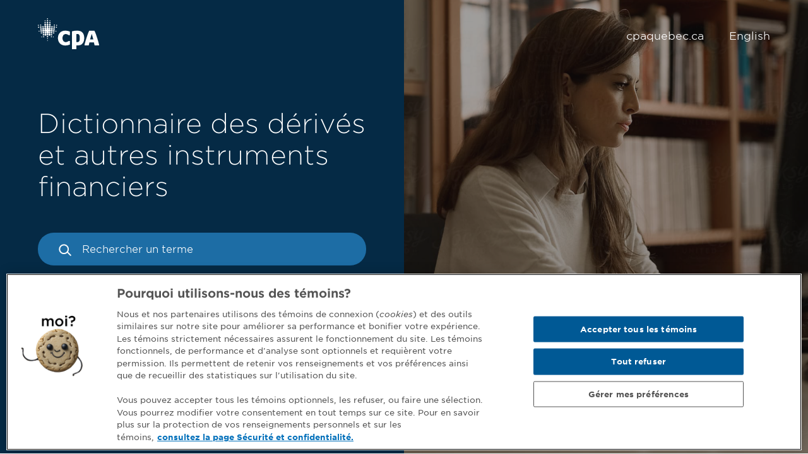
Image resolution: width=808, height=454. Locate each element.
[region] (404, 364)
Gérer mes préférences (638, 395)
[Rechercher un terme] (202, 249)
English (749, 36)
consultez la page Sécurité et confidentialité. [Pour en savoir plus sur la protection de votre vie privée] (255, 439)
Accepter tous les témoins (638, 330)
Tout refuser (638, 363)
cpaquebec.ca (665, 36)
